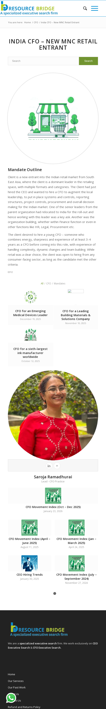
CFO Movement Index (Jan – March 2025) (76, 541)
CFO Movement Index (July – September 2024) (76, 577)
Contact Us (14, 700)
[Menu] (92, 8)
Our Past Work (17, 687)
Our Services (16, 681)
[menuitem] (83, 8)
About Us (13, 694)
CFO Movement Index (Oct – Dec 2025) (53, 507)
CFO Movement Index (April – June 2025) (29, 541)
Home (11, 674)
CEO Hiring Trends (30, 574)
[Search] (83, 8)
